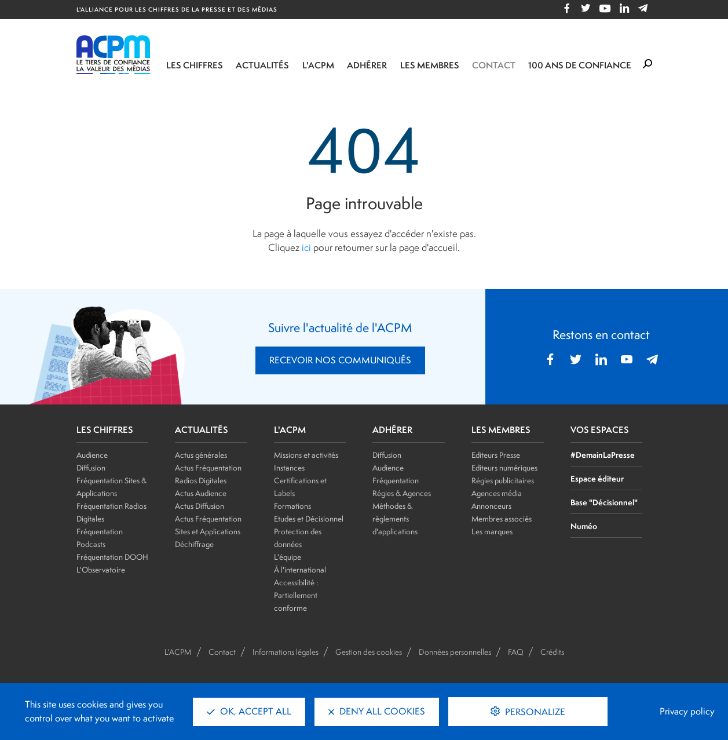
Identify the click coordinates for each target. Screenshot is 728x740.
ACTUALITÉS (201, 430)
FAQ (516, 652)
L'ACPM (318, 65)
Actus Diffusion (199, 506)
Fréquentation (395, 480)
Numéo (583, 525)
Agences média (496, 493)
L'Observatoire (100, 569)
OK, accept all (249, 711)
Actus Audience (200, 493)
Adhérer (367, 65)
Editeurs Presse (495, 455)
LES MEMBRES (501, 430)
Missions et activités (306, 455)
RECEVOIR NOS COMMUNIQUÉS (340, 360)
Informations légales (286, 652)
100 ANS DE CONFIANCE (579, 65)
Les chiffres (194, 65)
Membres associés (501, 518)
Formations (292, 506)
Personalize (534, 712)
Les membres (429, 65)
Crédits (552, 652)
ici (306, 247)
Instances (289, 467)
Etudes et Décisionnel (308, 518)
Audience (92, 455)
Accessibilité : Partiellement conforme (296, 595)
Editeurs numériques (504, 467)
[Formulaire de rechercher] (647, 64)
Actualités (262, 65)
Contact (493, 65)
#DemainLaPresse (602, 454)
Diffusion (90, 467)
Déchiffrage (194, 544)
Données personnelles (455, 652)
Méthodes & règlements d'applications (395, 519)
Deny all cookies (376, 711)
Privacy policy (687, 711)
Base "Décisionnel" (604, 502)
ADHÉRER (392, 430)
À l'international (300, 569)
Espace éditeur (597, 478)
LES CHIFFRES (104, 430)
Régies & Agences (401, 493)
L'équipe (287, 557)
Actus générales (201, 455)
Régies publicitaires (502, 480)
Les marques (492, 531)
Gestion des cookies (368, 652)
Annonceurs (491, 506)
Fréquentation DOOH (112, 557)
